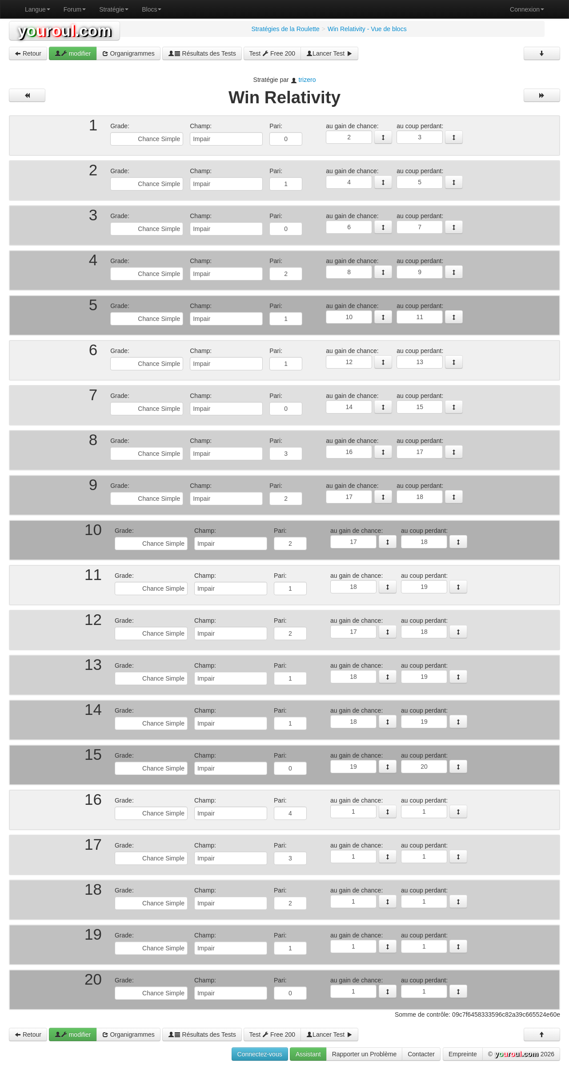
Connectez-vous (259, 1054)
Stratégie (113, 9)
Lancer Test (329, 53)
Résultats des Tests (202, 53)
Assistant (308, 1054)
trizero (307, 79)
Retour (28, 53)
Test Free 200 (272, 53)
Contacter (421, 1054)
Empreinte (463, 1054)
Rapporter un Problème (364, 1054)
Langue (37, 9)
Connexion (527, 9)
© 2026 (521, 1055)
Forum (75, 9)
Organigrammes (128, 53)
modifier (73, 53)
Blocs (151, 9)
